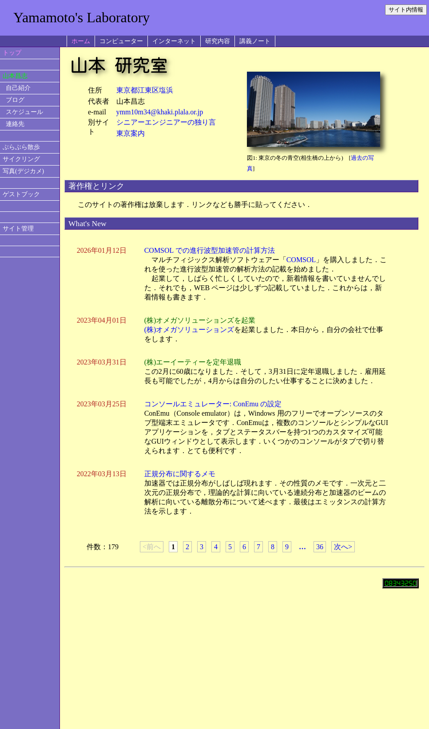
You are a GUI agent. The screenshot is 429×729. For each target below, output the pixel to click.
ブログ (15, 100)
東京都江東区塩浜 (144, 90)
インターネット (174, 41)
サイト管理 (18, 228)
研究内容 (217, 41)
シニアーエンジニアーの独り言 (166, 122)
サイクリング (21, 159)
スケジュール (24, 112)
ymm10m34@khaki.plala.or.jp (159, 112)
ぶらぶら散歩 (21, 147)
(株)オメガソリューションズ (189, 329)
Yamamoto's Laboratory (81, 17)
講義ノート (254, 41)
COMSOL (301, 259)
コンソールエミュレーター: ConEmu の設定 (213, 404)
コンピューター (121, 41)
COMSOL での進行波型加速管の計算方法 (209, 250)
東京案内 (130, 133)
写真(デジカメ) (23, 171)
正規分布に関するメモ (179, 474)
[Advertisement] (29, 414)
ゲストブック (21, 194)
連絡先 (15, 124)
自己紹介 (18, 88)
